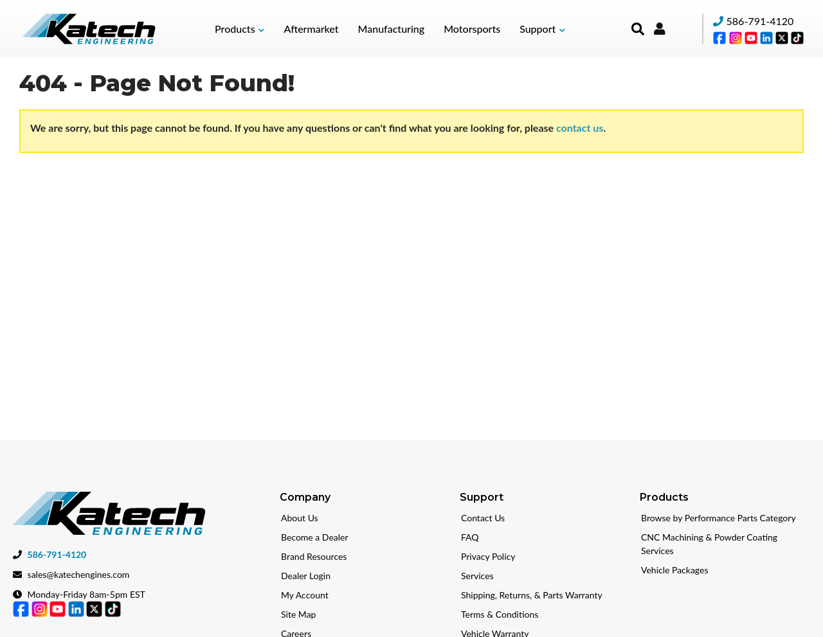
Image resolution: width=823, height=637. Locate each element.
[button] (240, 29)
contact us (579, 127)
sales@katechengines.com (79, 571)
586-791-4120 (760, 21)
